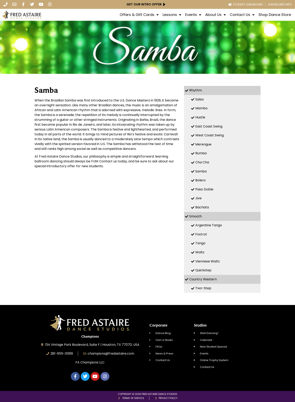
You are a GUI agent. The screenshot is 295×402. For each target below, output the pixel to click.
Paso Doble (204, 189)
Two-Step (203, 288)
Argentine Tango (208, 225)
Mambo (201, 108)
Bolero (200, 180)
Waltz (199, 252)
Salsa (199, 99)
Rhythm (195, 90)
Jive (198, 198)
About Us (215, 15)
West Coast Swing (209, 135)
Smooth (195, 216)
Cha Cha (202, 162)
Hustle (200, 117)
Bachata (202, 207)
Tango (200, 243)
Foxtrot (201, 234)
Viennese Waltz (207, 261)
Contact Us (242, 15)
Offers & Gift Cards (139, 15)
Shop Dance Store (274, 15)
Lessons (172, 15)
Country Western (203, 279)
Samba (201, 171)
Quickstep (203, 270)
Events (193, 15)
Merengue (203, 144)
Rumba (201, 153)
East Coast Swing (208, 126)
